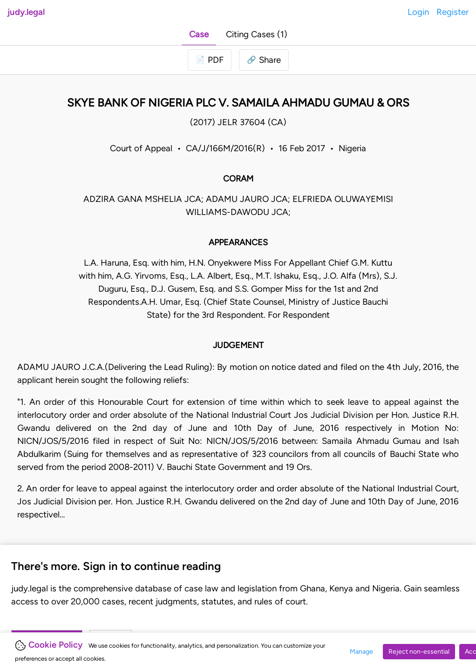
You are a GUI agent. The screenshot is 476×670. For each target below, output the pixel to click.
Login (418, 12)
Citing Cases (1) (256, 34)
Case (199, 34)
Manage (361, 652)
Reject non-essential (418, 652)
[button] (264, 60)
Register (452, 12)
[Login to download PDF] (209, 60)
